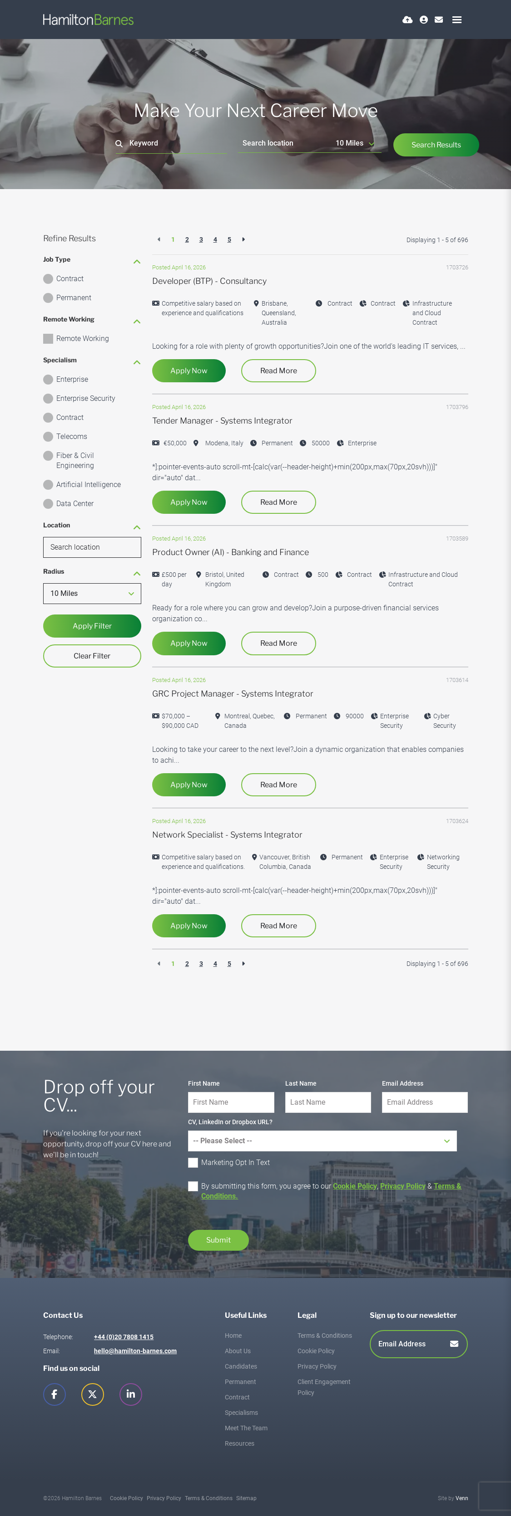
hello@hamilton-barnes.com (135, 1351)
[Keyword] (171, 143)
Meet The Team (246, 1428)
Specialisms (241, 1412)
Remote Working (82, 338)
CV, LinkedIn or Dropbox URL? (230, 1122)
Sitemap (246, 1498)
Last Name (301, 1083)
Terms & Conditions (325, 1335)
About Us (238, 1351)
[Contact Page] (439, 19)
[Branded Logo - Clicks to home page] (88, 19)
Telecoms (71, 436)
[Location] (285, 143)
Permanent (73, 297)
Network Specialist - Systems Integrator (227, 834)
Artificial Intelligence (88, 484)
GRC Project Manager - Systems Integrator (232, 693)
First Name (204, 1083)
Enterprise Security (85, 398)
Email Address (402, 1083)
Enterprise (72, 379)
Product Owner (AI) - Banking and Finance (230, 552)
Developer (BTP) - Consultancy (209, 281)
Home (233, 1335)
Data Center (75, 503)
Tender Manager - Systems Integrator (222, 420)
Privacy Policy (403, 1186)
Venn (462, 1498)
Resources (239, 1443)
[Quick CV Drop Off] (407, 19)
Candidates (241, 1366)
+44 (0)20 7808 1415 (124, 1337)
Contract (70, 278)
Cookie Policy (355, 1186)
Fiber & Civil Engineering (75, 460)
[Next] (243, 239)
